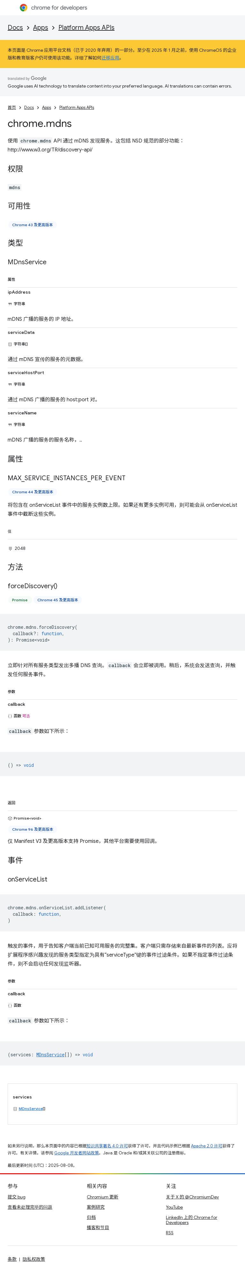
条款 (12, 1259)
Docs (15, 28)
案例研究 (96, 1207)
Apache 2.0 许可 (206, 1146)
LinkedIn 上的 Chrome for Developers (191, 1219)
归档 (91, 1217)
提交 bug (17, 1197)
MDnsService (31, 1108)
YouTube (174, 1207)
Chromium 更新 (102, 1197)
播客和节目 (98, 1227)
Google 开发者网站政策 (76, 1153)
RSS (170, 1233)
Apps (40, 28)
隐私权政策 (34, 1259)
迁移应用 (110, 58)
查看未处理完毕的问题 (30, 1207)
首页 (12, 107)
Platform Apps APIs (86, 28)
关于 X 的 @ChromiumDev (192, 1197)
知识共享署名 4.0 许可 (107, 1146)
